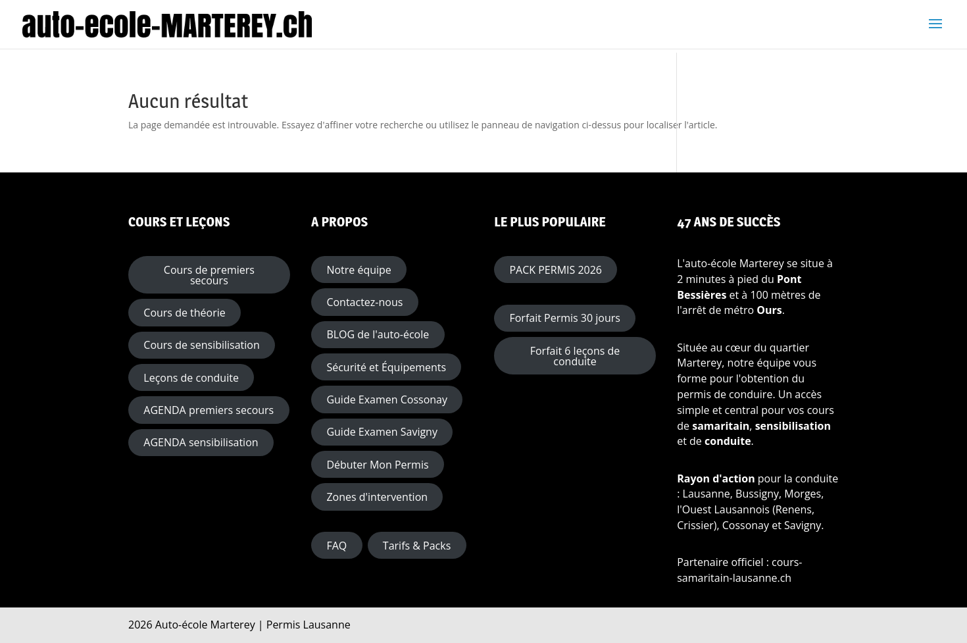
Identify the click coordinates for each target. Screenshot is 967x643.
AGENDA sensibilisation (200, 442)
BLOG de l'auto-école (377, 334)
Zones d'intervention (377, 497)
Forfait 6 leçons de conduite (575, 356)
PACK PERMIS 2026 (555, 270)
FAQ (336, 545)
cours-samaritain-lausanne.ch (739, 570)
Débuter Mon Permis (377, 464)
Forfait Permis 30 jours (564, 318)
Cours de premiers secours (209, 275)
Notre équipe (358, 270)
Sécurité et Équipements (386, 367)
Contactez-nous (364, 302)
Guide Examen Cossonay (386, 399)
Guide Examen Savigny (381, 431)
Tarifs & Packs (417, 545)
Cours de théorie (184, 312)
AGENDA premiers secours (208, 410)
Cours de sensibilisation (201, 345)
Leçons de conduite (191, 378)
